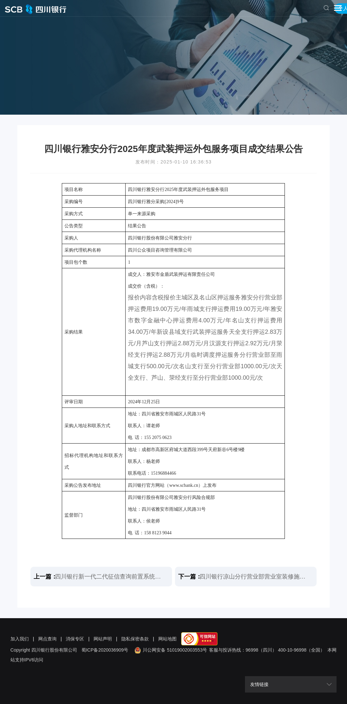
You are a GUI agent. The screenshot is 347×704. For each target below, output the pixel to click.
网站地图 (167, 638)
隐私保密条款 (135, 638)
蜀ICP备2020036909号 (104, 650)
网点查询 (47, 638)
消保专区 (75, 638)
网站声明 (103, 638)
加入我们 (19, 638)
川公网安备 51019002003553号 (170, 650)
